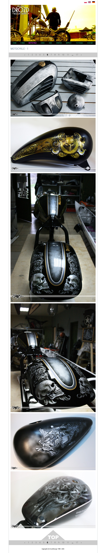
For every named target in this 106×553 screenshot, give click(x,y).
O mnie (22, 43)
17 (77, 54)
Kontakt (90, 43)
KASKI (43, 43)
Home (14, 43)
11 (68, 54)
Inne (50, 43)
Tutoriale (79, 43)
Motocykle (32, 43)
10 (63, 54)
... (72, 54)
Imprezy (69, 43)
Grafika (59, 43)
